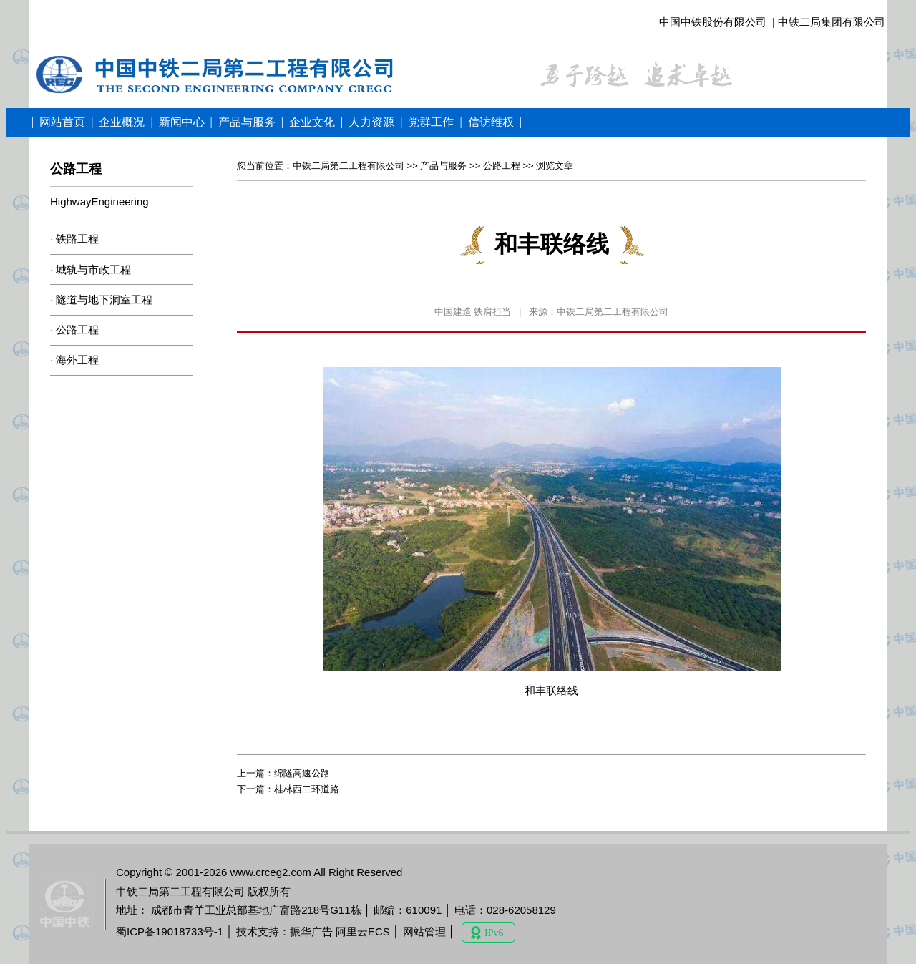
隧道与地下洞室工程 (104, 299)
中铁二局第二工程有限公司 (348, 165)
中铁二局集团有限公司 (831, 22)
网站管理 (424, 931)
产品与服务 (443, 165)
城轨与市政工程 (93, 269)
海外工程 (77, 360)
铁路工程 (77, 239)
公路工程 (77, 329)
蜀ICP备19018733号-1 (169, 931)
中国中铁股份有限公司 (712, 22)
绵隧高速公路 (302, 773)
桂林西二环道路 (306, 789)
